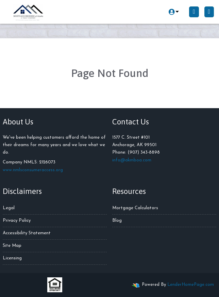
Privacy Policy (17, 220)
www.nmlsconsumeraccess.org (33, 170)
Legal (9, 208)
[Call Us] (194, 11)
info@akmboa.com (131, 160)
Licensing (12, 258)
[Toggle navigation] (209, 11)
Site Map (12, 245)
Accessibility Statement (27, 233)
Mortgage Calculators (135, 208)
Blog (117, 220)
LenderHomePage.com (190, 284)
